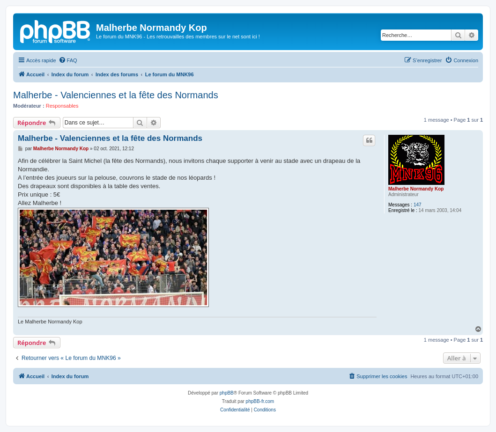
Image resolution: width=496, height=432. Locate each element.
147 (418, 204)
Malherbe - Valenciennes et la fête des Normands (115, 95)
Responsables (62, 106)
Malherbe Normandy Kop (416, 188)
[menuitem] (68, 60)
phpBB (227, 392)
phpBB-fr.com (260, 401)
